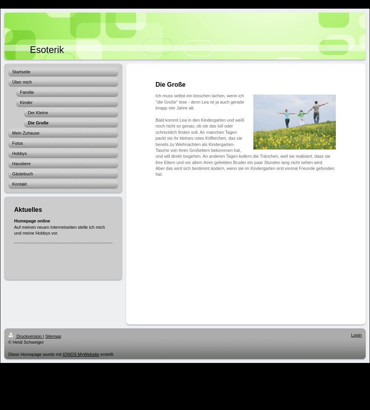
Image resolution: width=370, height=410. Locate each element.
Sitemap (53, 336)
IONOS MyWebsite (81, 354)
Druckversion (25, 336)
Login (356, 335)
